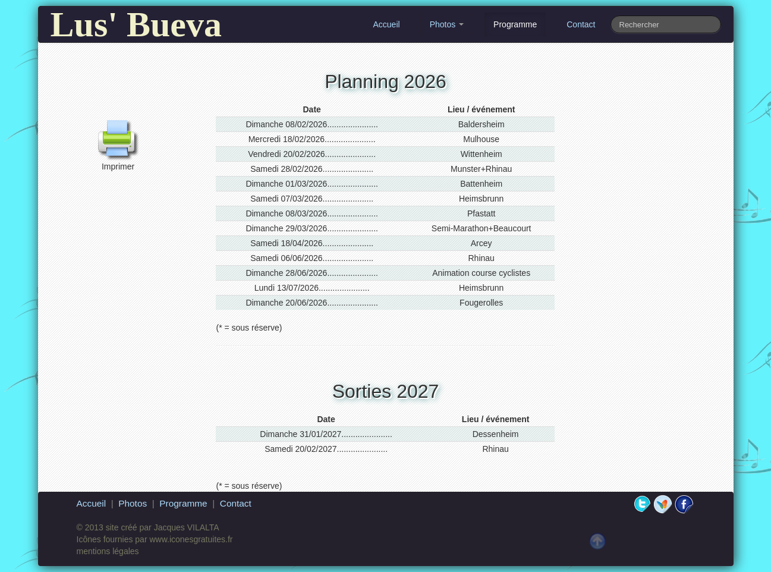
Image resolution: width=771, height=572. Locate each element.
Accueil (386, 24)
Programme (515, 24)
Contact (581, 24)
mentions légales (108, 551)
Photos (447, 24)
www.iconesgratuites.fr (190, 539)
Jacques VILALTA (186, 527)
